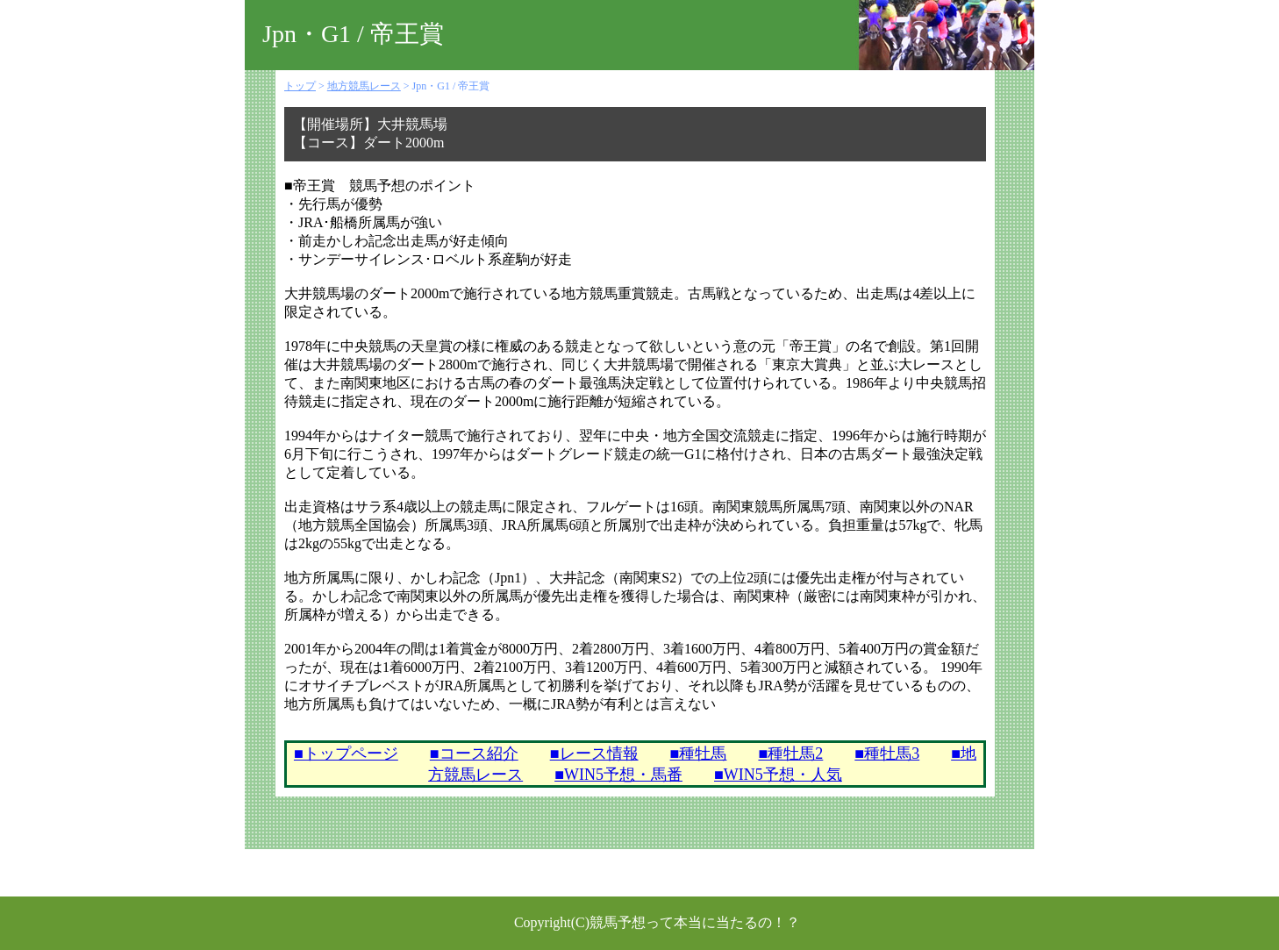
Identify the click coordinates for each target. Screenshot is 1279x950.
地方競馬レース (364, 86)
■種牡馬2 (790, 753)
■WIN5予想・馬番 (618, 774)
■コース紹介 (474, 753)
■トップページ (346, 753)
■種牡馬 (698, 753)
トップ (300, 86)
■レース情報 (594, 753)
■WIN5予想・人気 (778, 774)
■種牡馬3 (886, 753)
